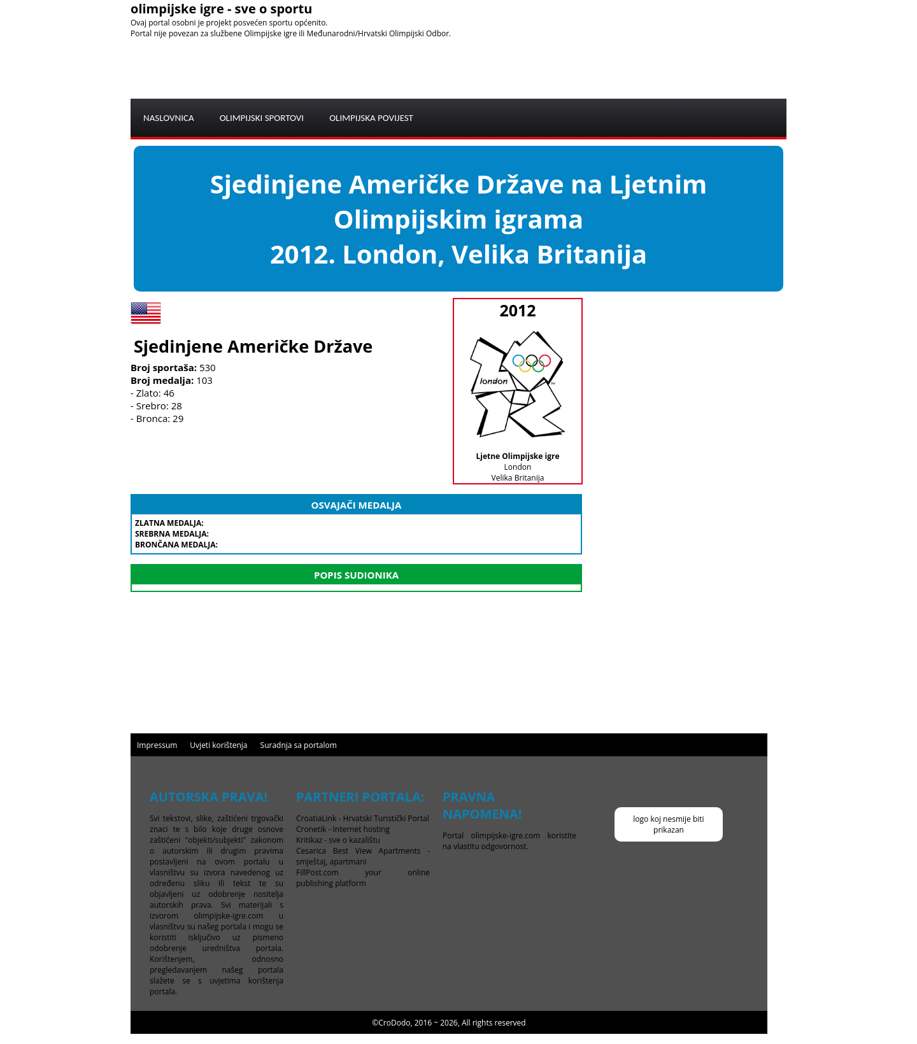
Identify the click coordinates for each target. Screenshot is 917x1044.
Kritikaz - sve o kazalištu (338, 840)
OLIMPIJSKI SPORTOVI (262, 117)
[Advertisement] (554, 67)
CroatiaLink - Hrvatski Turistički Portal (362, 818)
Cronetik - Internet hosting (343, 829)
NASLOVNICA (168, 117)
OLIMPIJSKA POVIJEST (371, 117)
